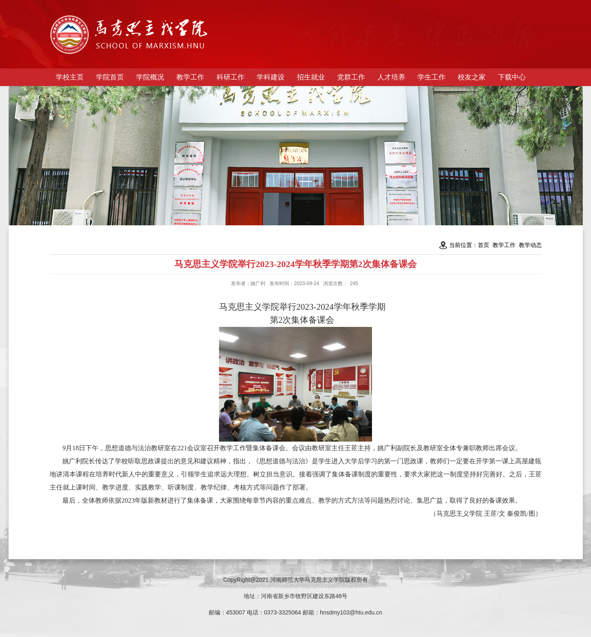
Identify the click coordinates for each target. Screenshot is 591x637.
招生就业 (311, 77)
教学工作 (190, 77)
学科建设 (271, 77)
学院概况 (150, 77)
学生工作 (431, 77)
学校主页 (70, 77)
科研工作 (230, 77)
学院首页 (110, 77)
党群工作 (351, 77)
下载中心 (512, 77)
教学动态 (530, 245)
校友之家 (472, 77)
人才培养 (391, 77)
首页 (483, 245)
